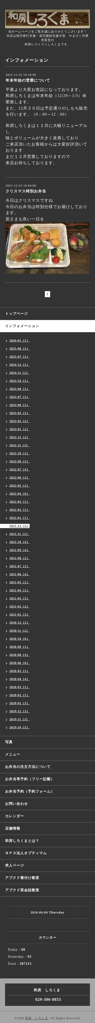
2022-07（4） (19, 469)
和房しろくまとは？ (22, 841)
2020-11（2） (19, 630)
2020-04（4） (19, 679)
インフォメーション (22, 326)
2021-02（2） (19, 606)
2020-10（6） (19, 638)
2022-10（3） (19, 453)
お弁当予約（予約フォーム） (29, 791)
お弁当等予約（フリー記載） (29, 779)
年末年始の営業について (28, 80)
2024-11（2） (19, 372)
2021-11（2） (19, 534)
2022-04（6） (19, 493)
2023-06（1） (19, 405)
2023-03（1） (19, 413)
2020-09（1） (19, 647)
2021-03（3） (19, 598)
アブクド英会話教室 (22, 890)
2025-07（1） (19, 356)
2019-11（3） (19, 719)
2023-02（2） (19, 421)
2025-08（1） (19, 348)
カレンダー (14, 816)
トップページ (16, 314)
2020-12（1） (19, 622)
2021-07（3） (19, 566)
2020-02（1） (19, 695)
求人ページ (14, 865)
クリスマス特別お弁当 (26, 191)
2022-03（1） (19, 501)
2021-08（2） (19, 558)
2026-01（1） (19, 340)
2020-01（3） (19, 703)
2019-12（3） (19, 711)
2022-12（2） (19, 437)
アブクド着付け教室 (22, 878)
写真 (9, 742)
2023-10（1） (19, 381)
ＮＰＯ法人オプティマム (26, 853)
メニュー (12, 754)
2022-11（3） (19, 445)
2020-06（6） (19, 663)
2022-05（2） (19, 485)
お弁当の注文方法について (28, 767)
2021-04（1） (19, 590)
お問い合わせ (16, 804)
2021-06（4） (19, 574)
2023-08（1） (19, 389)
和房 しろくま (36, 1018)
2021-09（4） (19, 550)
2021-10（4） (19, 542)
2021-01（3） (19, 614)
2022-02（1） (19, 510)
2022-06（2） (19, 477)
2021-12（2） (19, 526)
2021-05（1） (19, 582)
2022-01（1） (19, 518)
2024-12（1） (19, 364)
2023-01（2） (19, 429)
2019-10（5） (19, 727)
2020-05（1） (19, 671)
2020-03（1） (19, 687)
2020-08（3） (19, 655)
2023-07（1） (19, 397)
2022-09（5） (19, 461)
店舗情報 (12, 828)
